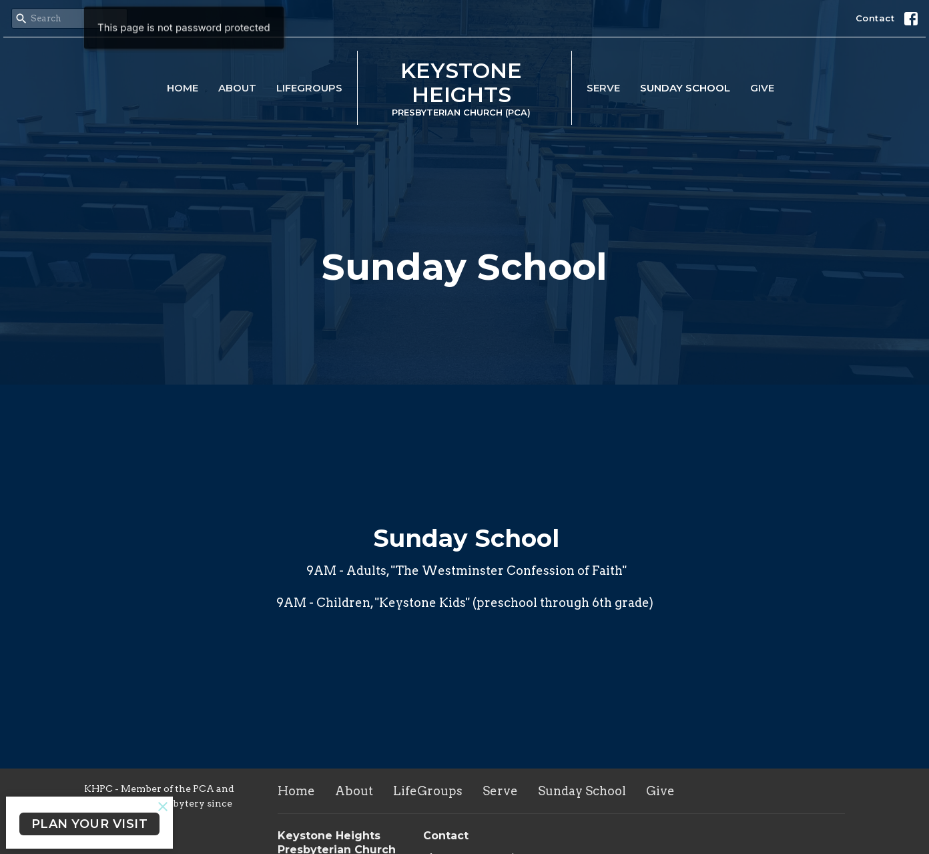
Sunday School (685, 87)
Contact (875, 18)
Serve (603, 87)
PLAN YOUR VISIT (89, 824)
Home (182, 87)
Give (762, 87)
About (237, 87)
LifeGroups (309, 87)
